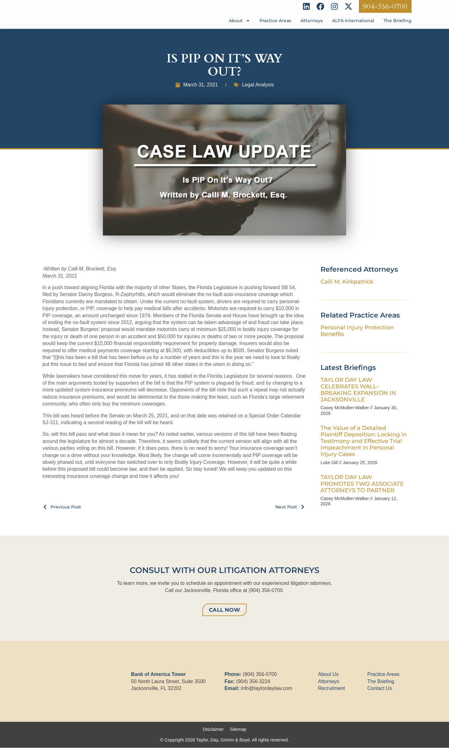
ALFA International (353, 21)
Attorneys (312, 21)
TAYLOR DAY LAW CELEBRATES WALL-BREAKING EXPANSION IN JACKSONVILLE (358, 389)
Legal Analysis (258, 84)
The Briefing (398, 21)
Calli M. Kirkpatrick (347, 281)
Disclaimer (213, 729)
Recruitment (331, 688)
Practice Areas (275, 21)
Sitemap (238, 729)
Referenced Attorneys (359, 269)
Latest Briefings (348, 367)
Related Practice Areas (360, 315)
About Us (328, 674)
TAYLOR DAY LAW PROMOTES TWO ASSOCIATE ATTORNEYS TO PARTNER (362, 483)
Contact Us (379, 688)
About (239, 21)
